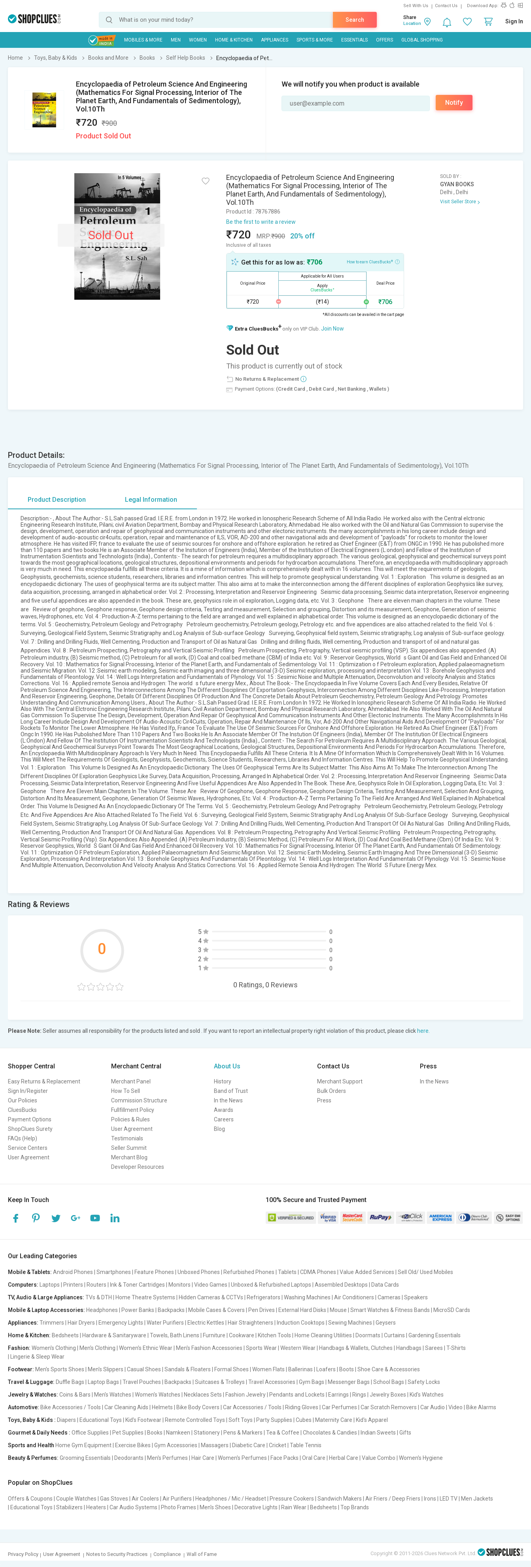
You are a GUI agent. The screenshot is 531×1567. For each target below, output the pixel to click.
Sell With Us (415, 5)
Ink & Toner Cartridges (137, 1285)
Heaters (96, 1507)
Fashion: (19, 1348)
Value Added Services (367, 1272)
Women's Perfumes (242, 1458)
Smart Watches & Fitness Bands (390, 1310)
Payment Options (29, 1119)
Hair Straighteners (250, 1322)
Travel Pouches (142, 1382)
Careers (224, 1119)
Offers (384, 40)
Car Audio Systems (133, 1507)
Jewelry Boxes (388, 1394)
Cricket (277, 1445)
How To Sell (125, 1091)
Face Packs (284, 1458)
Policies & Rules (130, 1119)
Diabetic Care (248, 1445)
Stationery (207, 1432)
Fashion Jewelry (245, 1394)
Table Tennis (305, 1445)
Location (412, 23)
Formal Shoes (231, 1369)
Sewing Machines (350, 1322)
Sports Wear (261, 1348)
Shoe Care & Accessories (388, 1369)
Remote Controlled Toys (195, 1420)
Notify (454, 102)
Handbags (408, 1348)
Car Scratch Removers (389, 1407)
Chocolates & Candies (330, 1432)
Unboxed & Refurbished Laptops (271, 1285)
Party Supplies (274, 1420)
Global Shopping (422, 40)
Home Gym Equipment (83, 1445)
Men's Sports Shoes (59, 1369)
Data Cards (385, 1285)
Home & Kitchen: (29, 1335)
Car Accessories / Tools (252, 1407)
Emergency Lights (120, 1322)
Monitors (179, 1285)
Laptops (50, 1285)
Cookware (241, 1335)
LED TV (448, 1498)
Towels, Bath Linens (174, 1335)
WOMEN (198, 40)
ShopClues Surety (30, 1129)
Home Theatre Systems (145, 1297)
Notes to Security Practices (116, 1554)
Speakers (416, 1297)
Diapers (66, 1420)
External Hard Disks (302, 1310)
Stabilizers (69, 1507)
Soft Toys (241, 1420)
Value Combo (378, 1458)
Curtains (394, 1335)
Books (155, 1432)
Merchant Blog (129, 1157)
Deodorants (129, 1458)
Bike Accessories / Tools (70, 1407)
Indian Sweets (378, 1432)
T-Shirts (456, 1348)
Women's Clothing (54, 1348)
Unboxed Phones (199, 1272)
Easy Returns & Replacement (44, 1081)
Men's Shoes (215, 1507)
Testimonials (127, 1138)
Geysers (386, 1322)
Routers (96, 1285)
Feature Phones (154, 1272)
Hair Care (202, 1458)
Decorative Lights (256, 1507)
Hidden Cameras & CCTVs (211, 1297)
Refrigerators (263, 1297)
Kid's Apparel (372, 1420)
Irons (430, 1498)
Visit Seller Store (458, 201)
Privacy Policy (23, 1554)
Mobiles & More (143, 40)
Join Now (332, 328)
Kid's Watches (427, 1394)
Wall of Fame (202, 1554)
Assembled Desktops (341, 1285)
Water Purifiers (165, 1322)
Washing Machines (307, 1297)
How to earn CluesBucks (373, 261)
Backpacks (171, 1310)
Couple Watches (76, 1498)
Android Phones (73, 1272)
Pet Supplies (128, 1432)
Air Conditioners (354, 1297)
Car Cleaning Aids (126, 1407)
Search (355, 20)
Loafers (326, 1369)
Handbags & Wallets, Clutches (356, 1348)
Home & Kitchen (234, 40)
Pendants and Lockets (297, 1394)
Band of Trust (231, 1091)
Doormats (367, 1335)
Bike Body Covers (197, 1407)
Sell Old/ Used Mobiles (425, 1272)
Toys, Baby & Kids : (32, 1420)
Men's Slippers (105, 1369)
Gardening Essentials (434, 1335)
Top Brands (354, 1507)
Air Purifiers (177, 1498)
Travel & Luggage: (31, 1382)
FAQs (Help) (22, 1138)
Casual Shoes (144, 1369)
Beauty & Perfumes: (33, 1458)
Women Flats (268, 1369)
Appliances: (23, 1322)
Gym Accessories (175, 1445)
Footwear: (21, 1369)
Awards (223, 1110)
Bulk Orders (331, 1091)
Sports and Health (31, 1445)
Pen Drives (261, 1310)
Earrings (338, 1394)
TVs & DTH (98, 1297)
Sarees (434, 1348)
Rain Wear (293, 1507)
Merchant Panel (131, 1081)
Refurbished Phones (248, 1272)
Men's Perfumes (167, 1458)
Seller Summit (129, 1148)
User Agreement (28, 1157)
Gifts (405, 1432)
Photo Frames (178, 1507)
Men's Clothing (97, 1348)
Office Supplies (90, 1432)
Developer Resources (137, 1167)
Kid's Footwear (143, 1420)
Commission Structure (139, 1100)
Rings (359, 1394)
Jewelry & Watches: (33, 1394)
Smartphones (113, 1272)
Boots (346, 1369)
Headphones (102, 1310)
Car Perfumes (339, 1407)
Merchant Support (340, 1081)
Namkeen (178, 1432)
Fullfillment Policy (132, 1110)
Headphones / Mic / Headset (230, 1498)
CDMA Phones (318, 1272)
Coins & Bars (75, 1394)
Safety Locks (424, 1382)
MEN (176, 40)
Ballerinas (300, 1369)
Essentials (354, 40)
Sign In (514, 21)
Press (324, 1100)
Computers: (23, 1285)
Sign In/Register (28, 1091)
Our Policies (22, 1100)
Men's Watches (112, 1394)
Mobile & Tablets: (30, 1272)
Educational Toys (100, 1420)
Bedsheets (65, 1335)
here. (423, 1031)
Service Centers (27, 1148)
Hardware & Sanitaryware (114, 1335)
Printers (73, 1285)
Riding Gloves (301, 1407)
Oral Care (313, 1458)
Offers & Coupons (30, 1498)
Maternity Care (333, 1420)
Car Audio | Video (441, 1407)
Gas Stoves (114, 1498)
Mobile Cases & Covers (216, 1310)
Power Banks (137, 1310)
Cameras (389, 1297)
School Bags (388, 1382)
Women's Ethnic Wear (145, 1348)
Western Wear (298, 1348)
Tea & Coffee (282, 1432)
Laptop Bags (103, 1382)
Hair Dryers (81, 1322)
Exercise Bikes (133, 1445)
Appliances (274, 40)
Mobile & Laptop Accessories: (46, 1310)
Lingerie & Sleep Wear (37, 1356)
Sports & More (315, 40)
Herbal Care (343, 1458)
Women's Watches (157, 1394)
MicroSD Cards (451, 1310)
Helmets (162, 1407)
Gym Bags (311, 1382)
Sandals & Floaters (187, 1369)
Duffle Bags (70, 1382)
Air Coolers (145, 1498)
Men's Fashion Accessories (209, 1348)
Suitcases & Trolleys (220, 1382)
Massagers (215, 1445)
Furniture (214, 1335)
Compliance (167, 1554)
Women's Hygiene (421, 1458)
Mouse (338, 1310)
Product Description (57, 499)
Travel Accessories (271, 1382)
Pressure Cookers (292, 1498)
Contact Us (446, 5)
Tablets (287, 1272)
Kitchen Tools (274, 1335)
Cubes (304, 1420)
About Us (227, 1066)
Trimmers (52, 1322)
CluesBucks (22, 1110)
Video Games (210, 1285)
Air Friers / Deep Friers (392, 1498)
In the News (228, 1100)
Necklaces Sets (203, 1394)
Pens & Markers (243, 1432)
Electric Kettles (205, 1322)
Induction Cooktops (301, 1322)
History (222, 1081)
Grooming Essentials (85, 1458)
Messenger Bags (349, 1382)
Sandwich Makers (339, 1498)
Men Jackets (477, 1498)
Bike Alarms (481, 1407)
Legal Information (151, 499)
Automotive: (23, 1407)
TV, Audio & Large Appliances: (46, 1297)
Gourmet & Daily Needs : (39, 1432)
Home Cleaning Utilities (323, 1335)
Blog (219, 1129)
